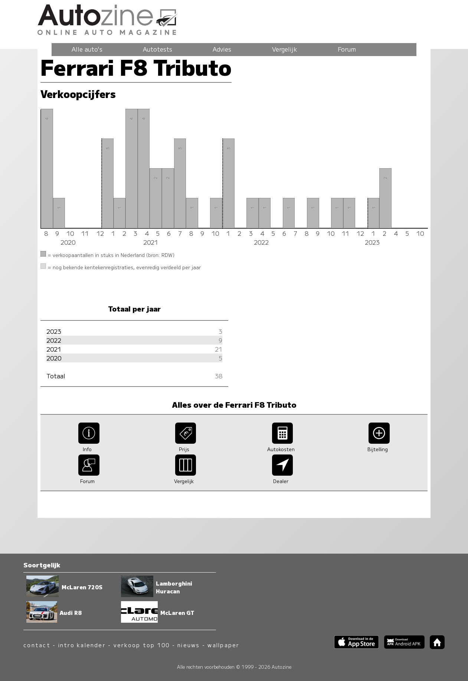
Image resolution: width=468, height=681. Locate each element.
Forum (347, 49)
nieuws (188, 645)
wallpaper (223, 645)
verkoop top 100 (142, 645)
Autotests (157, 49)
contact (36, 645)
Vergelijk (284, 49)
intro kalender (82, 645)
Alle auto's (87, 49)
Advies (222, 49)
